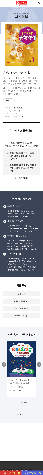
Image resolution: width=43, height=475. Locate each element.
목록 (21, 414)
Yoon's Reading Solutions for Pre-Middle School (20, 381)
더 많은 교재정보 (21, 402)
